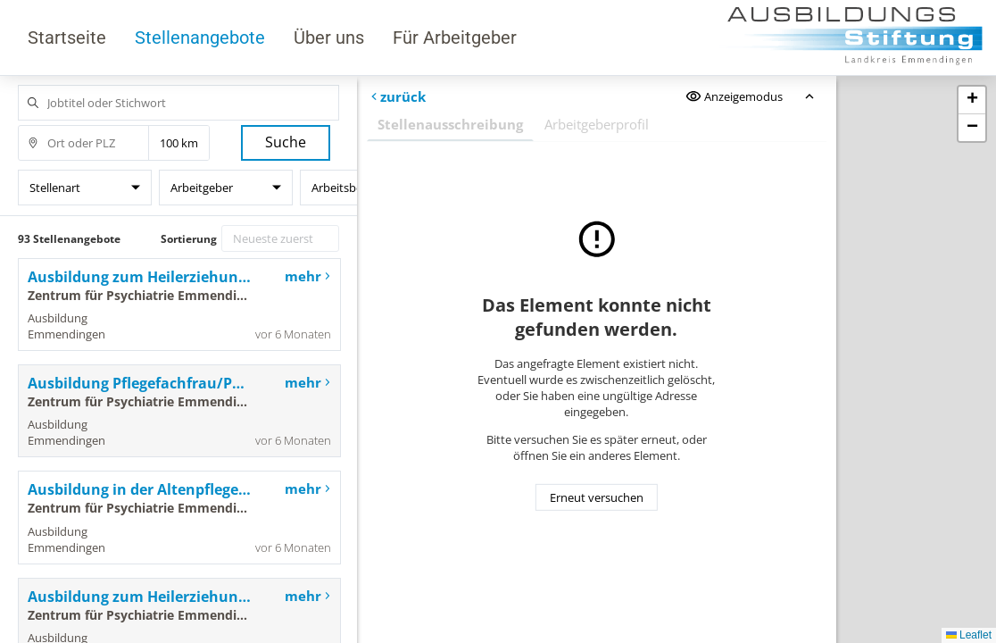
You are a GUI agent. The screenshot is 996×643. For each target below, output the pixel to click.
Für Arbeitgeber (455, 37)
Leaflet (969, 635)
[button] (972, 100)
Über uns (329, 37)
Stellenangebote (200, 37)
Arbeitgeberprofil (596, 124)
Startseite (67, 37)
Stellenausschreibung (450, 124)
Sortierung (189, 238)
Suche (285, 142)
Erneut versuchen (596, 497)
